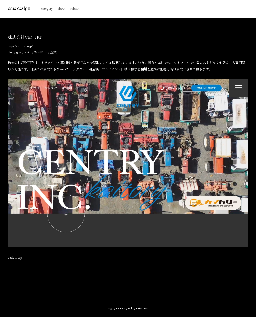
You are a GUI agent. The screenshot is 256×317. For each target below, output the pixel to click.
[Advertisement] (128, 282)
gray (19, 52)
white (28, 52)
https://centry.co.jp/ (20, 46)
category (47, 8)
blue (11, 52)
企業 (53, 52)
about (62, 8)
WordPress (41, 52)
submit (75, 8)
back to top (15, 258)
